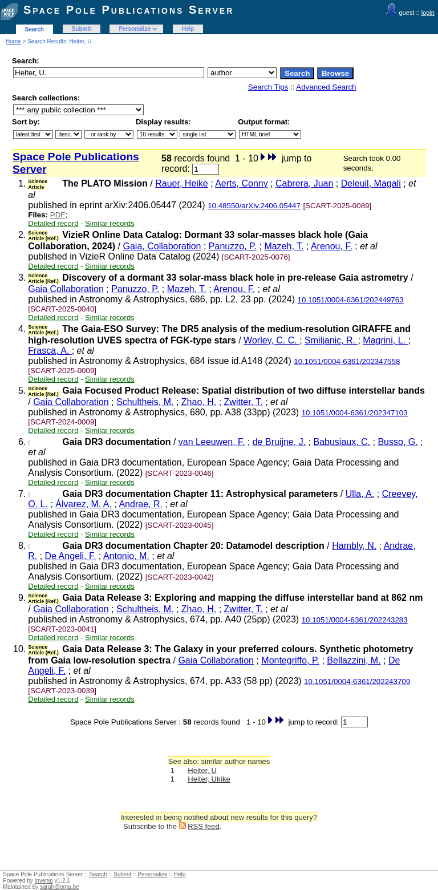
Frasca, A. (49, 350)
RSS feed (204, 826)
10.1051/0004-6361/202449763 (351, 300)
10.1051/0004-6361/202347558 (347, 361)
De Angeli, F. (70, 556)
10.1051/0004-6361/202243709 (357, 681)
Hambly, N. (354, 546)
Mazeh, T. (283, 246)
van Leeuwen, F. (212, 442)
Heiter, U (202, 770)
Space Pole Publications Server (128, 9)
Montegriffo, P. (290, 660)
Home (13, 41)
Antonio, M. (126, 556)
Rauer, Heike (181, 183)
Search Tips (268, 87)
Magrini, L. (385, 340)
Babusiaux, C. (341, 442)
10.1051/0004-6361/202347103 (355, 412)
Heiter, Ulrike (209, 779)
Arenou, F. (331, 246)
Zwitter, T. (243, 402)
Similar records (110, 223)
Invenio (44, 880)
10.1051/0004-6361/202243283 (355, 620)
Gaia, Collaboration (162, 246)
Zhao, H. (198, 402)
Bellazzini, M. (353, 660)
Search (34, 29)
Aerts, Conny (241, 183)
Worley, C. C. (271, 340)
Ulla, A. (360, 494)
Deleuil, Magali (371, 183)
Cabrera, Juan (304, 183)
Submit (81, 29)
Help (188, 29)
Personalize (135, 29)
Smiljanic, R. (331, 340)
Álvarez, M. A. (83, 504)
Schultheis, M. (144, 402)
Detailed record (53, 223)
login (428, 12)
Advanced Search (326, 87)
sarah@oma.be (59, 887)
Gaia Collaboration (66, 289)
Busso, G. (397, 442)
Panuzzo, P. (233, 246)
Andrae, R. (140, 504)
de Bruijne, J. (279, 442)
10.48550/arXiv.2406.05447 (254, 205)
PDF (58, 215)
